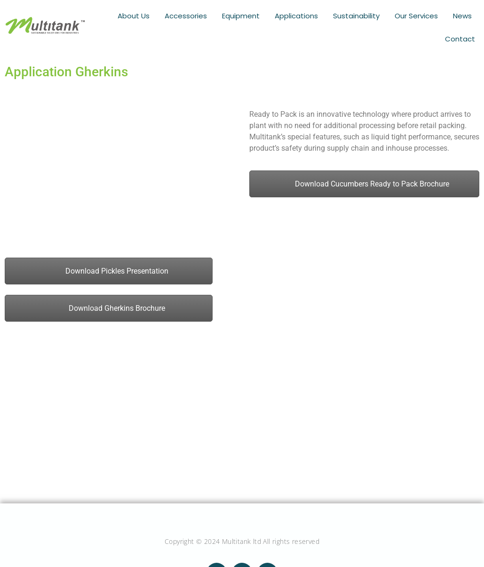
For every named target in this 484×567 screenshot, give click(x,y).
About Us (141, 15)
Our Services (418, 15)
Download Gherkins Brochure (109, 305)
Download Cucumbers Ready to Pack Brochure (364, 181)
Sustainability (359, 15)
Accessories (192, 15)
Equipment (245, 15)
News (463, 15)
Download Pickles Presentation (108, 268)
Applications (300, 15)
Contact (461, 37)
